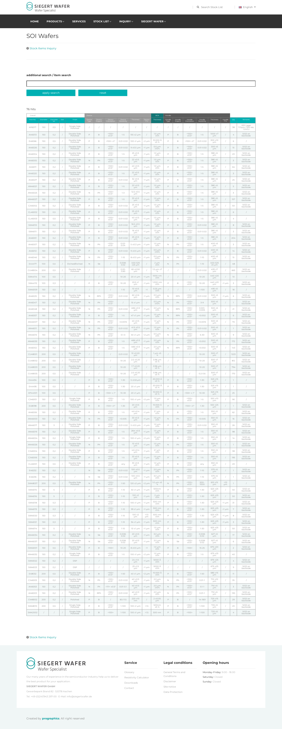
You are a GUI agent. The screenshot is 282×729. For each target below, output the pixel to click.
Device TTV (146, 120)
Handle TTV (225, 120)
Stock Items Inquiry (43, 48)
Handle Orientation (189, 120)
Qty (233, 120)
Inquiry (125, 21)
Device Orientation (110, 120)
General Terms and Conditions (174, 674)
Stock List (101, 21)
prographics (50, 718)
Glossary (129, 672)
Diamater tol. (54, 120)
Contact (129, 688)
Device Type (89, 120)
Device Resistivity (123, 120)
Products (54, 21)
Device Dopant (99, 120)
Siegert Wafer (152, 21)
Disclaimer (170, 681)
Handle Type (168, 120)
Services (79, 21)
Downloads (131, 682)
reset (102, 92)
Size (62, 120)
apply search (51, 92)
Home (34, 21)
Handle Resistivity (202, 120)
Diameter (43, 120)
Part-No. (32, 120)
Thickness (135, 120)
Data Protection (173, 691)
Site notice (170, 686)
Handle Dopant (178, 120)
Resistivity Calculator (136, 677)
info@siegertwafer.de (79, 696)
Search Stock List (212, 7)
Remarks (246, 120)
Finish (75, 120)
